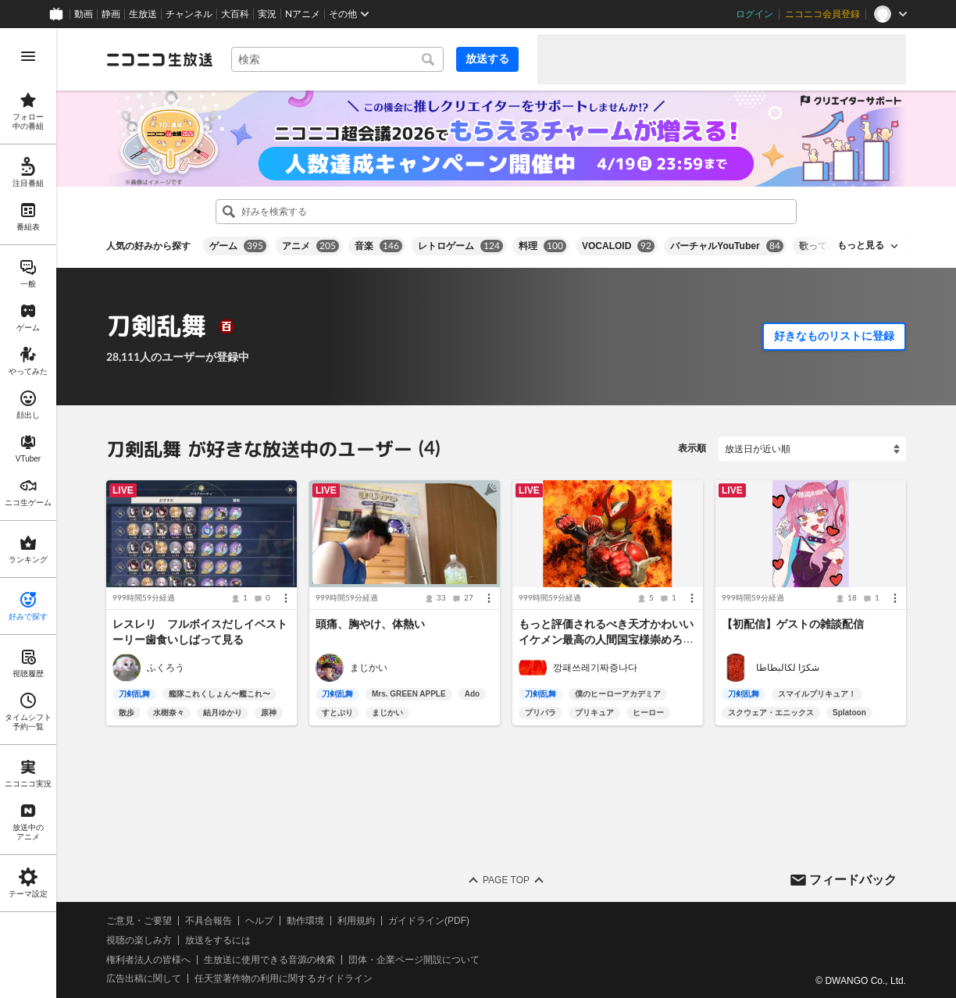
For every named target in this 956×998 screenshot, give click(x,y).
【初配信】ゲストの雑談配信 (793, 624)
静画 (111, 14)
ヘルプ (259, 920)
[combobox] (337, 59)
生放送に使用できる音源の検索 (269, 959)
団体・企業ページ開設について (414, 959)
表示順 (692, 448)
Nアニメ (302, 14)
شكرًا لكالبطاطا (787, 667)
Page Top (506, 880)
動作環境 (305, 920)
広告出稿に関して (143, 978)
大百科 (235, 14)
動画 (83, 14)
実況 (267, 14)
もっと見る (860, 245)
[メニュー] (285, 598)
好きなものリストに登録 (834, 336)
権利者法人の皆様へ (148, 959)
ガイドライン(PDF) (428, 920)
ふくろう (165, 667)
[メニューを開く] (28, 56)
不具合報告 (208, 920)
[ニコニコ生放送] (159, 59)
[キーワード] (337, 59)
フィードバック (853, 879)
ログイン (754, 14)
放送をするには (218, 940)
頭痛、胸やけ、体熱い (370, 624)
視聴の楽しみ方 (139, 940)
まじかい (368, 667)
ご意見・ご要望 (139, 920)
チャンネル (189, 14)
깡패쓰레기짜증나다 (595, 667)
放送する (487, 58)
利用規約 (356, 920)
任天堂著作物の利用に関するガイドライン (283, 978)
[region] (28, 513)
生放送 (143, 14)
